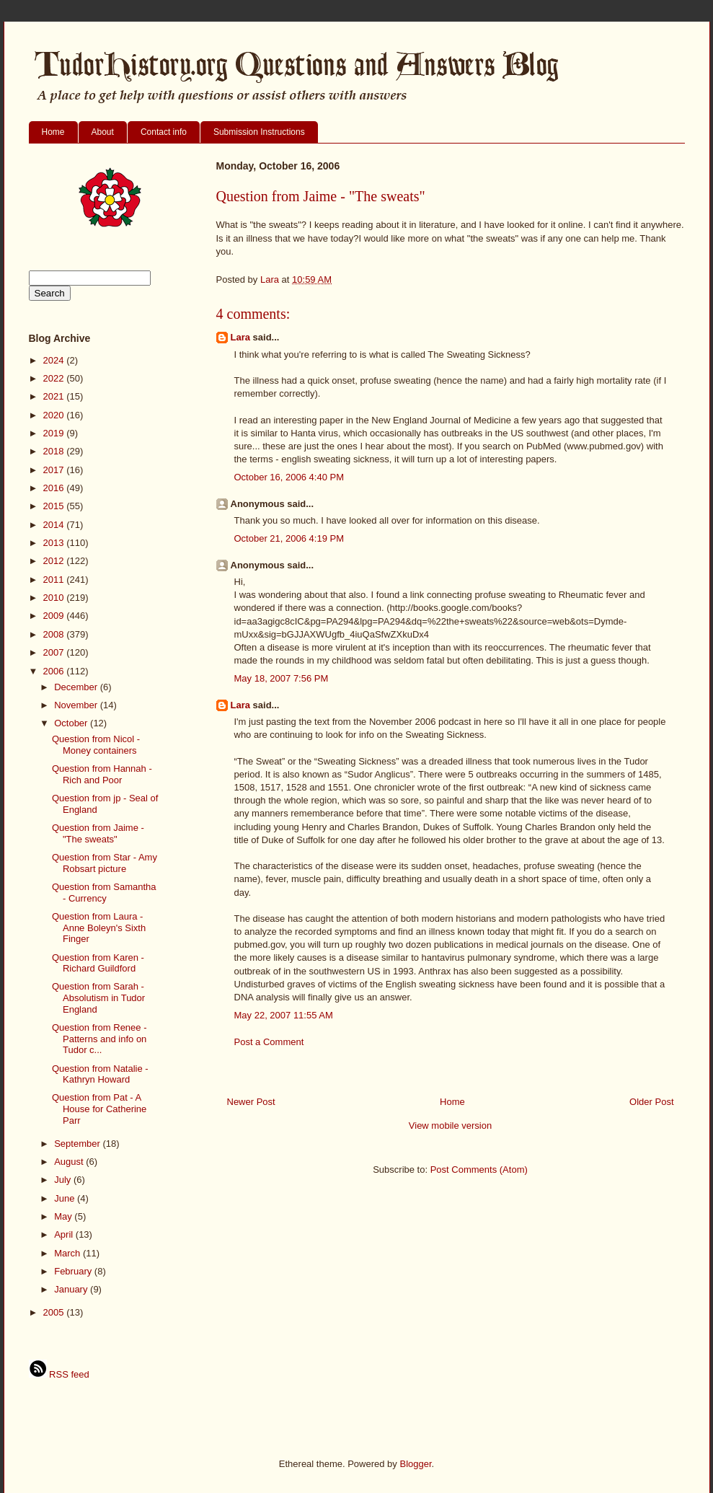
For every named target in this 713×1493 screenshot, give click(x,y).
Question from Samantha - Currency (104, 892)
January (72, 1289)
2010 (55, 597)
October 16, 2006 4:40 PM (289, 477)
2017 (55, 469)
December (77, 687)
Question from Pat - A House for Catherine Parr (99, 1108)
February (74, 1271)
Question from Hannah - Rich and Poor (102, 774)
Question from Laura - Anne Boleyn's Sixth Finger (99, 927)
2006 (55, 671)
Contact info (164, 132)
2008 (55, 634)
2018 (55, 451)
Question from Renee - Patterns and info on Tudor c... (99, 1038)
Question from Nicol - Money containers (96, 745)
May (64, 1216)
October (72, 723)
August (70, 1161)
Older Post (651, 1101)
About (103, 132)
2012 (55, 560)
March (68, 1253)
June (65, 1198)
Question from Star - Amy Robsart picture (104, 863)
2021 (55, 396)
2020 (55, 415)
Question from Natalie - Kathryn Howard (100, 1074)
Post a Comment (269, 1041)
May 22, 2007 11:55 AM (283, 1015)
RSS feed (59, 1374)
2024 (55, 360)
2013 (55, 542)
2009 (55, 615)
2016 (55, 488)
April (65, 1234)
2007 (55, 652)
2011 (55, 579)
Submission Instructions (259, 132)
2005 (55, 1312)
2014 (55, 524)
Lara (240, 337)
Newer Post (251, 1101)
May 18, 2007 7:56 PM (281, 678)
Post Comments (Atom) (479, 1169)
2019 (55, 433)
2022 (55, 378)
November (77, 705)
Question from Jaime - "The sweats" (98, 833)
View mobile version (450, 1125)
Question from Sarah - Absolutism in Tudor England (98, 997)
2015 (55, 506)
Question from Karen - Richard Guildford (98, 963)
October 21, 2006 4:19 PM (289, 538)
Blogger (415, 1463)
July (64, 1179)
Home (53, 132)
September (78, 1143)
